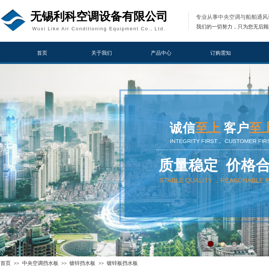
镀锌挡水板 (82, 263)
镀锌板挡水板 (122, 263)
